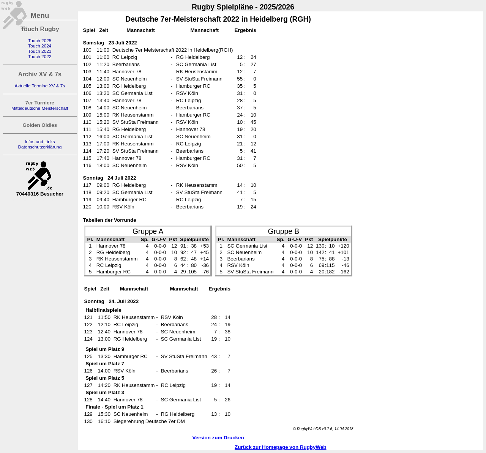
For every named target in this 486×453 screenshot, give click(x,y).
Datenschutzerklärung (40, 147)
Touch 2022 (39, 56)
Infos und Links (40, 141)
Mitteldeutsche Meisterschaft (39, 108)
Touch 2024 (39, 46)
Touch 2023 (39, 51)
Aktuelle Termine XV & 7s (39, 85)
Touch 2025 (39, 40)
